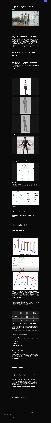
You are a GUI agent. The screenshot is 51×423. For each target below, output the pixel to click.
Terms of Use (41, 415)
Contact (32, 416)
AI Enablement (23, 416)
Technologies (14, 416)
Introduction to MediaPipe (33, 356)
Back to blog (14, 2)
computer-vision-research (15, 4)
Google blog (26, 384)
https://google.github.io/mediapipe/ (23, 375)
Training (13, 417)
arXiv (36, 383)
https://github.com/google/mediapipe (28, 374)
